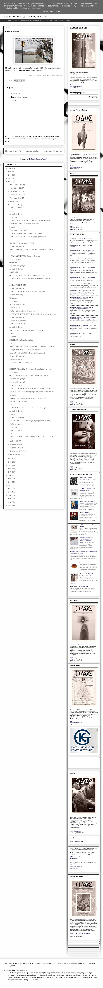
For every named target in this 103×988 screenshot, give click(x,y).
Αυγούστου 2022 (16, 198)
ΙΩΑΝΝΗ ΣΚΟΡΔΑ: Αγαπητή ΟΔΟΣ (21, 243)
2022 (10, 182)
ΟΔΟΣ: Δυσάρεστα (15, 424)
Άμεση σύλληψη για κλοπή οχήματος (79, 586)
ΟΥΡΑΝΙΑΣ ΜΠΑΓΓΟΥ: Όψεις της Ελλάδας (24, 256)
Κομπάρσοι (13, 217)
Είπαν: (11, 282)
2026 (10, 168)
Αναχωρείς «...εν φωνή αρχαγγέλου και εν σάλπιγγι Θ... (27, 398)
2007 (10, 505)
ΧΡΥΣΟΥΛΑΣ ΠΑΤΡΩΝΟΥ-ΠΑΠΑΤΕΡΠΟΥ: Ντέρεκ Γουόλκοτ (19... (32, 314)
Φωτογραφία (13, 262)
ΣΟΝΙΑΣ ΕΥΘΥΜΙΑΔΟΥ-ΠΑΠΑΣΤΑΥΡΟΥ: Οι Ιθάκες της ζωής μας (32, 346)
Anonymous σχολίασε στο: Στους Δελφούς (81, 238)
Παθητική (12, 253)
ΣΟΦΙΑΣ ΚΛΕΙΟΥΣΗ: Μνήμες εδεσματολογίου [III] (27, 330)
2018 (10, 469)
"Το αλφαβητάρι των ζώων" (18, 230)
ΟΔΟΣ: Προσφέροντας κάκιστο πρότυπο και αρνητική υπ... (29, 375)
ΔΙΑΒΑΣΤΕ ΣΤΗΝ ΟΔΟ (17, 207)
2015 (10, 479)
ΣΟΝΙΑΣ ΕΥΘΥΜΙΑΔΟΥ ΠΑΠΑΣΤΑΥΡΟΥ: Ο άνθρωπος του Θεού (32, 437)
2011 (10, 492)
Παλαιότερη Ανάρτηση (53, 151)
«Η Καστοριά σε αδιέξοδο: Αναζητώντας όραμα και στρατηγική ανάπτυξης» (86, 539)
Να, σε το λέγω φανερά (17, 246)
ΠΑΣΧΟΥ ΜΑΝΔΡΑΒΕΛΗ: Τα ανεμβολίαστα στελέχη (27, 353)
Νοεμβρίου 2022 (15, 188)
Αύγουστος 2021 (15, 301)
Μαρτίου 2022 (15, 448)
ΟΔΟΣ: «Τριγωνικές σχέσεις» (87, 501)
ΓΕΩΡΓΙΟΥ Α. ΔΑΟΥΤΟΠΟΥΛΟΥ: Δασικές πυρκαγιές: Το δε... (30, 388)
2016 (10, 475)
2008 (10, 502)
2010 (10, 495)
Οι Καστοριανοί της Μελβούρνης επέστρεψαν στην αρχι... (28, 275)
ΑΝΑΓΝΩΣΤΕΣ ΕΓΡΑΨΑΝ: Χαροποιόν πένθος (87, 489)
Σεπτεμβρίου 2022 (16, 195)
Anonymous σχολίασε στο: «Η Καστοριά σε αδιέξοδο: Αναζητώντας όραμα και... (81, 297)
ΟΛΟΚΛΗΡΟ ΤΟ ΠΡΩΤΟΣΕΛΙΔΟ (80, 933)
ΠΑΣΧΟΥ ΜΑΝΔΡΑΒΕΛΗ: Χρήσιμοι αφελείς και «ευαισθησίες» (31, 392)
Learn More (48, 12)
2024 (10, 175)
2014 (10, 482)
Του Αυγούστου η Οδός (17, 304)
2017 (10, 472)
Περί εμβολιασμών (15, 359)
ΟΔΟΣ (72, 84)
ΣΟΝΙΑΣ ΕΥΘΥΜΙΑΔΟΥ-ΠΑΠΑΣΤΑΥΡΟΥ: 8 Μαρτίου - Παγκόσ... (32, 249)
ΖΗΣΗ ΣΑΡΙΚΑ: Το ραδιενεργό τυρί (21, 340)
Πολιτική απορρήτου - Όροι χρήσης (58, 20)
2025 (10, 172)
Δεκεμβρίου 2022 (16, 185)
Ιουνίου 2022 (14, 205)
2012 (10, 489)
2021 (10, 459)
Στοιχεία (12, 227)
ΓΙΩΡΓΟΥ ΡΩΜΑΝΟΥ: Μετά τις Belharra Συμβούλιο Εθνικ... (30, 220)
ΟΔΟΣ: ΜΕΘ (13, 272)
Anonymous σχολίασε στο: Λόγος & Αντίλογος (82, 250)
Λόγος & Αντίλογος (15, 214)
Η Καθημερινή (74, 858)
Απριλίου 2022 (15, 444)
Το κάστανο (82, 562)
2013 (10, 485)
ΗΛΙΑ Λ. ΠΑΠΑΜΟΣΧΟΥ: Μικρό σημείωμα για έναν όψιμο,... (30, 421)
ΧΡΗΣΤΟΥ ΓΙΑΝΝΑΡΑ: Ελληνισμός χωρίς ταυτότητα (27, 237)
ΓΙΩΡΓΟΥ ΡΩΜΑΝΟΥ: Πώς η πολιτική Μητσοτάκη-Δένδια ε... (30, 408)
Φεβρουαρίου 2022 (16, 451)
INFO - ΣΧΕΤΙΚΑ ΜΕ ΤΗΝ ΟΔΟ (31, 20)
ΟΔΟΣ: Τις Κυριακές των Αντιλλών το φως (23, 311)
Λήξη (11, 240)
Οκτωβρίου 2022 (16, 191)
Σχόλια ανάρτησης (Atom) (38, 159)
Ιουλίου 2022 (14, 201)
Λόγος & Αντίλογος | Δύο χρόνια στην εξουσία (24, 350)
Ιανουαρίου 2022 (16, 454)
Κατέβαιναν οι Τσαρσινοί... (18, 321)
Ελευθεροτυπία (74, 868)
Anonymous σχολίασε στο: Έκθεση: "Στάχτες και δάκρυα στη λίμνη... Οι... (83, 317)
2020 (10, 462)
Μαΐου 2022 (14, 441)
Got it (58, 12)
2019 (10, 465)
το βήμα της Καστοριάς (76, 86)
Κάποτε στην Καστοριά (85, 477)
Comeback (13, 414)
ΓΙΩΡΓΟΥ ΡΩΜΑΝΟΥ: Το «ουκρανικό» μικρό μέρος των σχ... (30, 369)
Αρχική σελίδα (32, 151)
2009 (10, 499)
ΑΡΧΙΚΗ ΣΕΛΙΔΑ (11, 20)
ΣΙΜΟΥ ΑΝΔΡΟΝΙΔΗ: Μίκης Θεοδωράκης (24, 224)
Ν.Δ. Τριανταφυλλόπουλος (77, 856)
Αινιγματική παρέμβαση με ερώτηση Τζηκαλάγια (25, 233)
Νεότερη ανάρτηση (13, 151)
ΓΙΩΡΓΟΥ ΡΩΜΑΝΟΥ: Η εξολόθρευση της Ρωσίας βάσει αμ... (30, 279)
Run (10, 343)
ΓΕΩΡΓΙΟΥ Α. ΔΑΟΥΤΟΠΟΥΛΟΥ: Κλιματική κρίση (27, 291)
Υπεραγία (12, 211)
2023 (10, 178)
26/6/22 (21, 94)
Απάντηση (14, 100)
